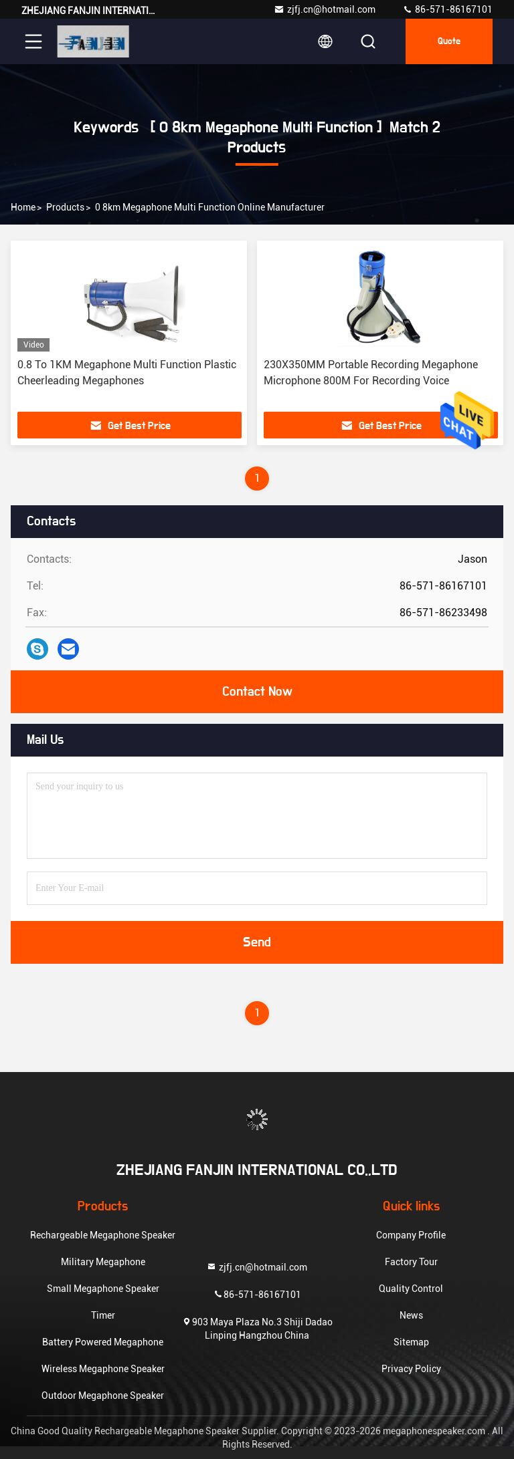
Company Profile (411, 1235)
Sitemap (411, 1342)
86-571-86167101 (447, 9)
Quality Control (411, 1288)
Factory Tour (411, 1261)
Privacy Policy (411, 1368)
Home (23, 207)
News (411, 1315)
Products (65, 207)
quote (449, 41)
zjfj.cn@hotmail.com (324, 9)
